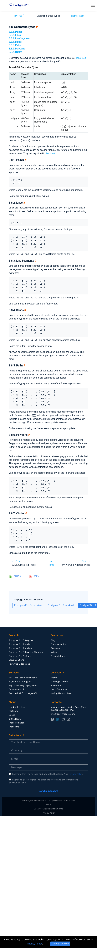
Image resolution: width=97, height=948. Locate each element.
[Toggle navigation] (93, 5)
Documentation (58, 642)
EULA (48, 802)
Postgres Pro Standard (61, 603)
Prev (15, 15)
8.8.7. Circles (15, 52)
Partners (13, 709)
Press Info (14, 724)
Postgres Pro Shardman (21, 646)
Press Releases (16, 721)
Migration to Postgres (20, 679)
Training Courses (59, 679)
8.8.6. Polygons (17, 48)
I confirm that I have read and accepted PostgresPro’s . (47, 772)
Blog (53, 638)
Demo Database (59, 687)
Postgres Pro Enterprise (28, 603)
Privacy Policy (75, 772)
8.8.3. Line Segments (20, 38)
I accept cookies (60, 944)
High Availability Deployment (23, 683)
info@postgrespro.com (63, 712)
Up (20, 15)
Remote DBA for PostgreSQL (23, 691)
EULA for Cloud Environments (48, 806)
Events (54, 675)
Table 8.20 (81, 58)
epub (16, 574)
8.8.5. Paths (15, 45)
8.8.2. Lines (15, 35)
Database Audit (17, 687)
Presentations (58, 654)
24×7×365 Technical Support (23, 675)
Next (81, 15)
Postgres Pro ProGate (20, 654)
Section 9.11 (52, 153)
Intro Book (56, 683)
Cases (12, 713)
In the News (15, 717)
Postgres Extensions (19, 662)
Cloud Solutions (16, 658)
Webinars (55, 646)
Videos (54, 650)
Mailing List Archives (61, 691)
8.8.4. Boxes (15, 41)
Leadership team (17, 705)
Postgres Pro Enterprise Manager (26, 650)
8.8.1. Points (15, 31)
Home (74, 15)
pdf (35, 574)
